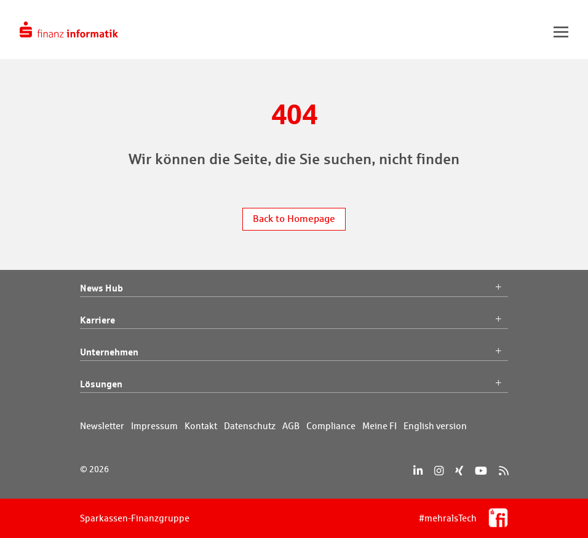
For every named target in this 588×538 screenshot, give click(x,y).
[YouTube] (481, 470)
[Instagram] (438, 470)
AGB (291, 426)
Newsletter (102, 426)
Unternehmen (294, 352)
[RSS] (503, 470)
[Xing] (459, 470)
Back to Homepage (294, 218)
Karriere (294, 320)
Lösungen (294, 384)
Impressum (154, 426)
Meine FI (379, 426)
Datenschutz (250, 426)
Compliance (331, 426)
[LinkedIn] (418, 470)
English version (435, 426)
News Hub (294, 288)
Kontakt (201, 426)
